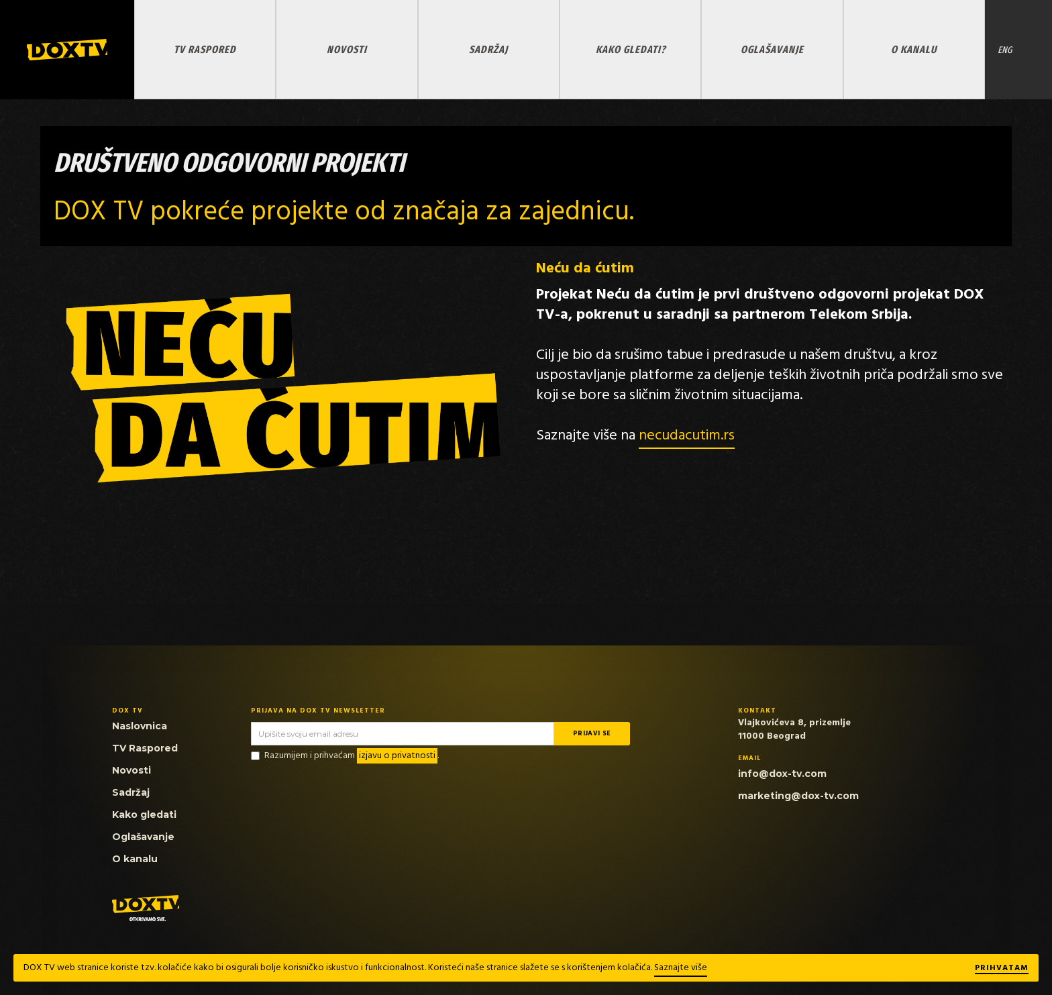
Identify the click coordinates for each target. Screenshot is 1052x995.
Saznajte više (680, 968)
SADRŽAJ (488, 49)
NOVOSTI (347, 49)
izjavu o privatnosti (397, 756)
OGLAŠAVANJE (772, 49)
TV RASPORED (205, 49)
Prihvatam (1002, 968)
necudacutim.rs (687, 436)
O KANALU (914, 49)
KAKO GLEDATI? (631, 49)
